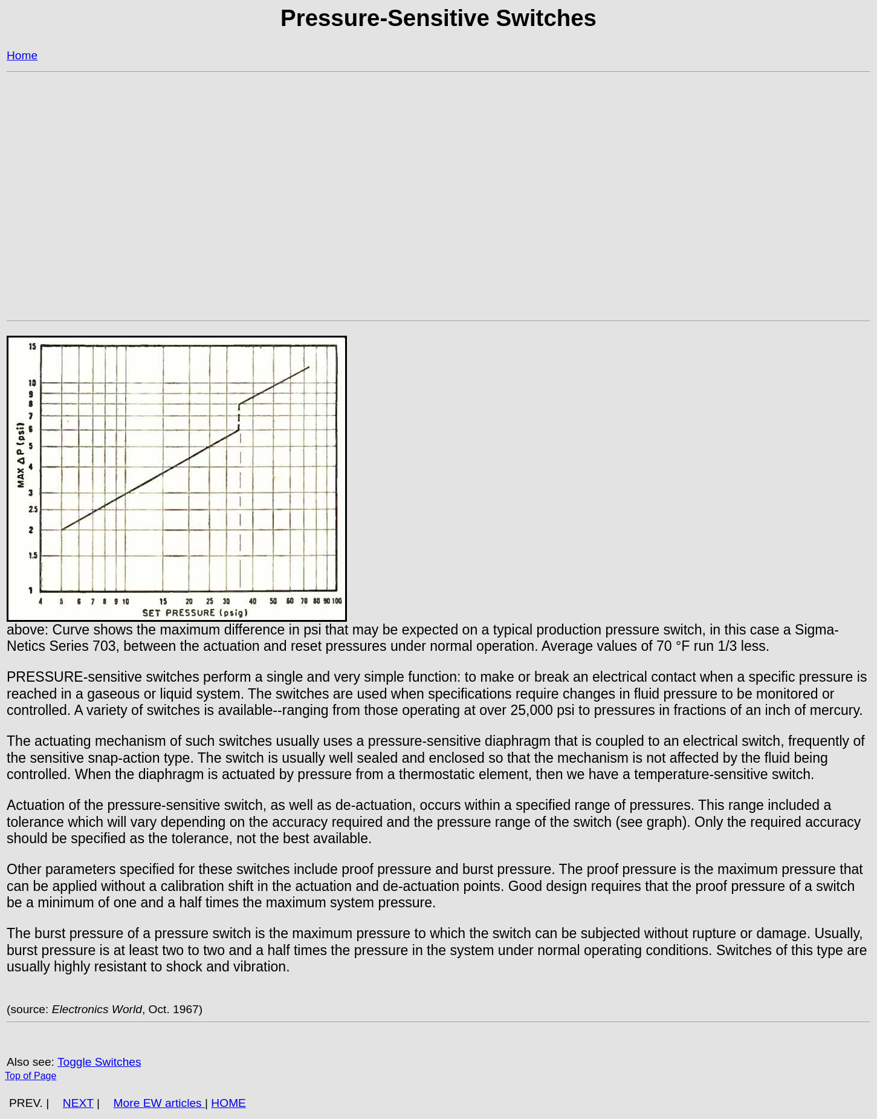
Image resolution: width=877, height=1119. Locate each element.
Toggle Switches (99, 1061)
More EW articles (159, 1103)
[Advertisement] (369, 176)
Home (22, 55)
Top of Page (30, 1076)
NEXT (78, 1103)
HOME (228, 1103)
